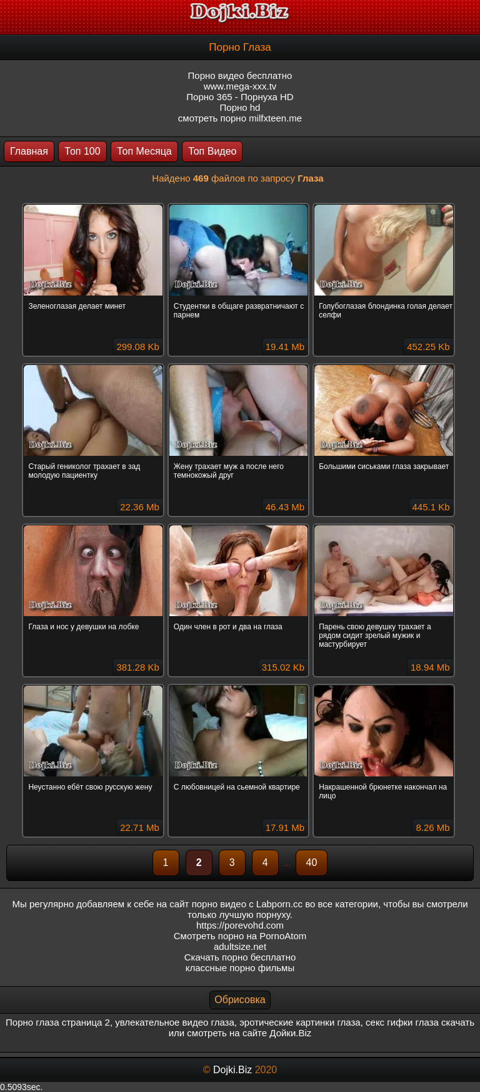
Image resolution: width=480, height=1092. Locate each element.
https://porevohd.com (240, 925)
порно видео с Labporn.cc (247, 904)
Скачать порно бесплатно (240, 957)
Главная (29, 151)
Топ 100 (82, 151)
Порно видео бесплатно (240, 75)
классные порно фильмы (240, 967)
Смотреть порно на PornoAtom (240, 935)
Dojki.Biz (232, 1069)
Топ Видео (212, 151)
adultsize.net (240, 946)
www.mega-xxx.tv (240, 86)
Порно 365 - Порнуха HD (239, 96)
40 (312, 862)
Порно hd (240, 107)
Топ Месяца (144, 151)
